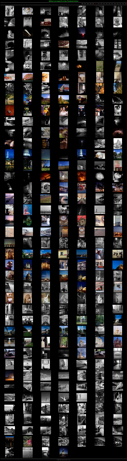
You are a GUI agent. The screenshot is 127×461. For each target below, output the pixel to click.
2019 (118, 3)
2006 (82, 3)
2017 (112, 3)
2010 (93, 3)
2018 (115, 3)
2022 (123, 3)
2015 (107, 3)
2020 (120, 3)
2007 (85, 3)
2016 (110, 3)
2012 (99, 3)
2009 (90, 3)
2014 (104, 3)
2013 (101, 3)
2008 (88, 3)
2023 (126, 3)
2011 (96, 3)
